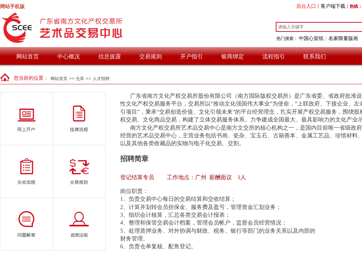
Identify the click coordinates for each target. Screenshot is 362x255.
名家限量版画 (343, 38)
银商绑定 (232, 56)
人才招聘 (101, 78)
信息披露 (109, 56)
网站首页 (27, 56)
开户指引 (191, 56)
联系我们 (314, 56)
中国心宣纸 (311, 38)
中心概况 (68, 56)
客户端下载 (333, 6)
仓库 (80, 78)
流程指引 (273, 56)
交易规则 (150, 56)
